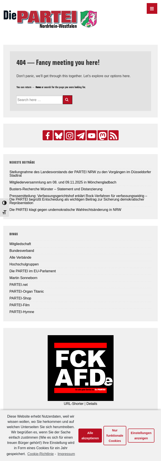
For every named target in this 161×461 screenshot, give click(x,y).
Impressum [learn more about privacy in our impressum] (66, 454)
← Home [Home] (36, 87)
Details (91, 404)
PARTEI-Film (19, 305)
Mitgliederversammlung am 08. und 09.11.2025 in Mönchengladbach (62, 182)
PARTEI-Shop (20, 298)
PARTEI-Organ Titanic (26, 291)
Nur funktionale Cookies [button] (114, 436)
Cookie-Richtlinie (40, 454)
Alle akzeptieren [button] (90, 435)
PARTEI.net (18, 285)
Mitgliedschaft (20, 244)
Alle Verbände (20, 257)
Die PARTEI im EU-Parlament (32, 271)
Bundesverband (21, 251)
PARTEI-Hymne (21, 312)
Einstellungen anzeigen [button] (141, 435)
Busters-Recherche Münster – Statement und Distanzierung (55, 189)
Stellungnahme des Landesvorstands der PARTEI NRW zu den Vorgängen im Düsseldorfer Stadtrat (80, 173)
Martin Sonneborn (23, 278)
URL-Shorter (74, 404)
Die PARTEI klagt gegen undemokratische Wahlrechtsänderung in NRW (65, 210)
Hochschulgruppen (24, 264)
